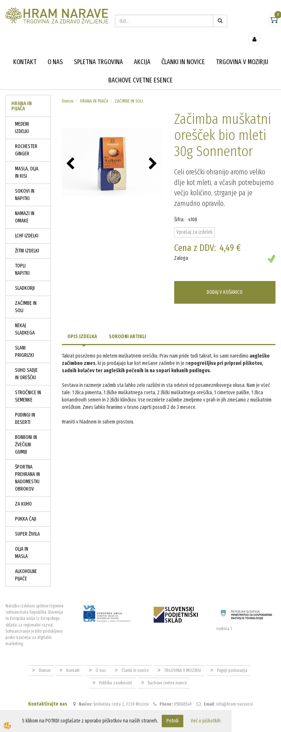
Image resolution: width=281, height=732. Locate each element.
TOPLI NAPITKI (22, 259)
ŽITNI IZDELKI (27, 240)
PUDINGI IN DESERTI (25, 408)
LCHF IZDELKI (26, 225)
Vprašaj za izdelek (194, 221)
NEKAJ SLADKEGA (25, 318)
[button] (154, 153)
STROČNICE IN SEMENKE (28, 385)
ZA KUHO (23, 493)
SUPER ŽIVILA (27, 523)
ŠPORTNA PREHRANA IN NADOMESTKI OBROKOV (27, 467)
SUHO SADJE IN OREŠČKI (26, 363)
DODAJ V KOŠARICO (225, 281)
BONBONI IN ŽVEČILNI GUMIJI (26, 434)
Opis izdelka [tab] (82, 326)
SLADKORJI (25, 277)
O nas (55, 51)
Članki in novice (183, 51)
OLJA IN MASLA (21, 542)
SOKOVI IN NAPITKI (24, 184)
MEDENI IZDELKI (22, 117)
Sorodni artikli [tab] (127, 326)
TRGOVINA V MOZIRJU (242, 51)
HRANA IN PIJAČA (94, 90)
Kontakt (25, 51)
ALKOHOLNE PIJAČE (26, 564)
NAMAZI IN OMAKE (24, 206)
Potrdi (172, 721)
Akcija (142, 51)
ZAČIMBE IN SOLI (26, 296)
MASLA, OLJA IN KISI (26, 162)
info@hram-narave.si (234, 693)
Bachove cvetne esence (140, 70)
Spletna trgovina (98, 51)
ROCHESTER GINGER (26, 139)
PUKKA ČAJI (25, 508)
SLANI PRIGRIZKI (24, 341)
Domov (68, 90)
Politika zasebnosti (115, 672)
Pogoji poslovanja (232, 659)
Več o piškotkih (206, 721)
